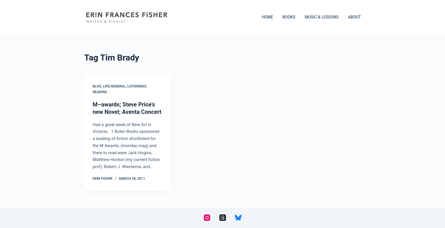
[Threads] (222, 217)
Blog (97, 86)
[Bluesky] (238, 217)
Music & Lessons (322, 17)
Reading (100, 92)
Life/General (114, 86)
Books (288, 17)
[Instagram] (207, 217)
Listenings (136, 86)
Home (267, 17)
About (354, 17)
